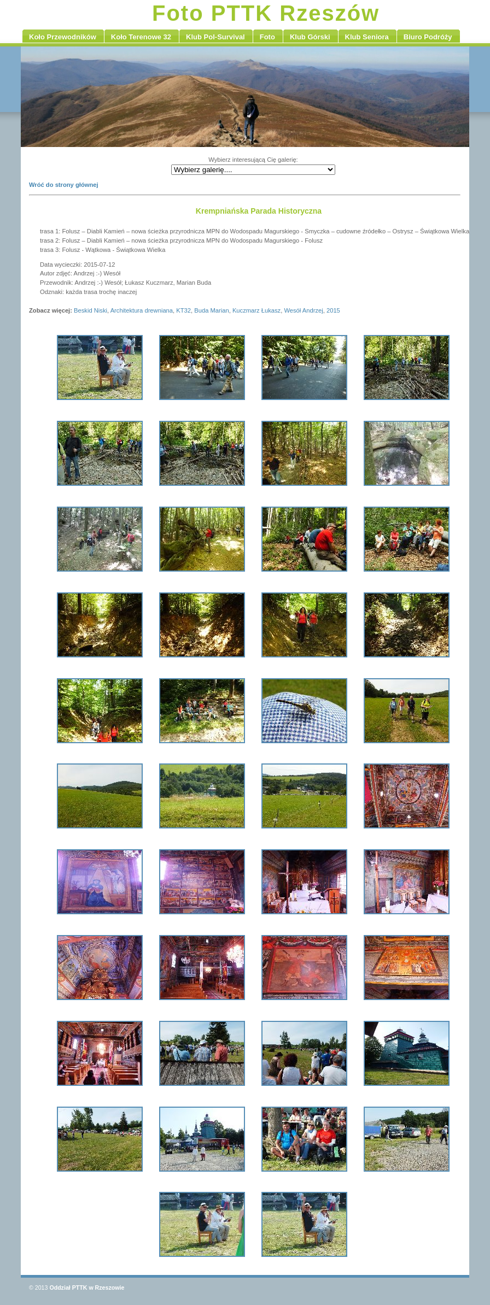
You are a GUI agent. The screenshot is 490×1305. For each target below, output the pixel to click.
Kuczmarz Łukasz (256, 310)
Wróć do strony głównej (63, 184)
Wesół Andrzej (303, 310)
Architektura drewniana (141, 310)
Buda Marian (211, 310)
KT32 (183, 310)
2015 (333, 310)
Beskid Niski (90, 310)
